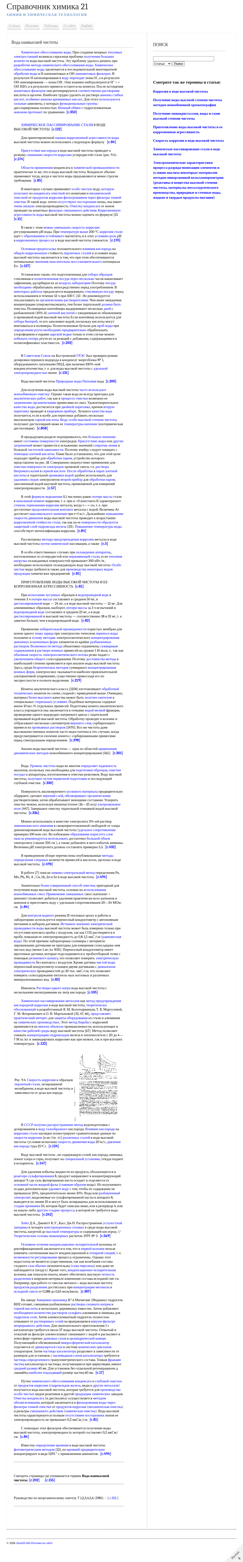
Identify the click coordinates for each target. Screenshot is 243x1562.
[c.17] (101, 1390)
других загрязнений (30, 454)
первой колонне (94, 1266)
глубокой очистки (109, 1398)
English (87, 26)
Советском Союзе (38, 364)
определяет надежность (100, 778)
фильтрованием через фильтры (88, 197)
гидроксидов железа (66, 1402)
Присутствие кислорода (40, 150)
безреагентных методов (52, 676)
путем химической (56, 552)
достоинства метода (102, 667)
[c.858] (69, 437)
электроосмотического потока (72, 663)
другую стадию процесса (63, 1227)
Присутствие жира (93, 449)
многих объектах (52, 1043)
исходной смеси (27, 1308)
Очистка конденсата (43, 1415)
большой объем (99, 851)
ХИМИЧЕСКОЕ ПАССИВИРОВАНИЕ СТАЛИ (58, 125)
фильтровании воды (92, 1419)
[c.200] (112, 390)
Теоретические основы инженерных (42, 1253)
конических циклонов (95, 1364)
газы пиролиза (84, 1283)
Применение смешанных (66, 911)
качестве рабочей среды (33, 1048)
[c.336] (74, 825)
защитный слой (43, 535)
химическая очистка (95, 1428)
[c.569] (106, 1253)
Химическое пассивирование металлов (51, 1018)
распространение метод (66, 1142)
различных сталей (77, 1155)
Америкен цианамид (52, 1317)
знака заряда (45, 642)
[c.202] (41, 351)
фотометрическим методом (35, 1466)
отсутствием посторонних (99, 1432)
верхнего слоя (97, 731)
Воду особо (70, 428)
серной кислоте (55, 479)
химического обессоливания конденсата (63, 1398)
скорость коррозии (87, 227)
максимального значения (49, 522)
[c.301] (20, 766)
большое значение (103, 445)
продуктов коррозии (48, 197)
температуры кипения (81, 432)
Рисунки (33, 26)
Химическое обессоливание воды (47, 52)
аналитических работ (31, 407)
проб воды (67, 334)
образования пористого (88, 847)
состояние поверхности (42, 449)
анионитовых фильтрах (94, 73)
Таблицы (52, 26)
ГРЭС (82, 364)
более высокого (57, 706)
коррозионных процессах (49, 240)
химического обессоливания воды (68, 65)
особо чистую (83, 189)
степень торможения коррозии (38, 514)
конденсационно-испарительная (93, 1287)
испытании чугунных (45, 603)
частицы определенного (33, 1377)
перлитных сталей (78, 257)
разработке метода (28, 65)
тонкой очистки (40, 1424)
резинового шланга (44, 975)
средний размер (26, 1385)
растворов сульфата (85, 1330)
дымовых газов (56, 1355)
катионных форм (46, 650)
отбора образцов (101, 279)
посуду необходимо (43, 291)
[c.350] (73, 112)
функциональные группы (102, 103)
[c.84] (112, 142)
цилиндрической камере (89, 1355)
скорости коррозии (29, 1155)
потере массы (103, 505)
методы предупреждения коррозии (69, 548)
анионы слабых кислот (32, 99)
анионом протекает (29, 112)
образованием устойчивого (54, 236)
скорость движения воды (77, 1159)
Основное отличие (36, 1261)
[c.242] (56, 1231)
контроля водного (42, 932)
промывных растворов (73, 736)
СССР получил (36, 1142)
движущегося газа (50, 1364)
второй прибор (72, 488)
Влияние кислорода (101, 1146)
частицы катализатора (60, 1368)
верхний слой (79, 808)
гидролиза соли (46, 1334)
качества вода (103, 420)
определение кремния (53, 1462)
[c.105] (94, 1009)
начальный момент (31, 509)
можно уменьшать (58, 227)
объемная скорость (35, 663)
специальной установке (97, 1176)
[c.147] (65, 1180)
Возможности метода (48, 655)
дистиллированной (29, 612)
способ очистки (84, 902)
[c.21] (19, 219)
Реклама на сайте (43, 1560)
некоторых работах (57, 296)
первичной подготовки (71, 791)
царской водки (26, 343)
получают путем (41, 791)
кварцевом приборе (62, 420)
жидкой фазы (49, 1202)
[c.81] (77, 582)
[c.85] (39, 180)
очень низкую (25, 206)
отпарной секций (103, 1270)
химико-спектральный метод (74, 890)
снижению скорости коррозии (50, 155)
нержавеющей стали (85, 565)
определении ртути (96, 334)
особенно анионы (64, 99)
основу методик (45, 646)
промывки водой (62, 484)
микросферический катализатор (86, 1360)
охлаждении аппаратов (94, 561)
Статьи (15, 26)
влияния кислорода (98, 253)
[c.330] (49, 796)
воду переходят (74, 78)
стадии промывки (28, 1223)
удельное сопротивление (98, 843)
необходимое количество (51, 1330)
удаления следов (27, 488)
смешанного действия (61, 1428)
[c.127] (26, 270)
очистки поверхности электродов (40, 475)
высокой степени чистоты (98, 428)
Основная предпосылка (39, 253)
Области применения (38, 167)
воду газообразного (54, 1146)
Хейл (26, 1240)
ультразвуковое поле (37, 821)
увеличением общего (31, 667)
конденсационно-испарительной (75, 1261)
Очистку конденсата (86, 206)
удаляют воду (60, 1206)
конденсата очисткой (50, 193)
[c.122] (58, 129)
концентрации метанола (93, 1304)
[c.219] (77, 689)
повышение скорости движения (38, 526)
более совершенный (57, 902)
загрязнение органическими (36, 411)
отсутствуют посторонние (78, 202)
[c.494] (102, 894)
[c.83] (56, 996)
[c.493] (48, 881)
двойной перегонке (76, 415)
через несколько (83, 283)
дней (56, 317)
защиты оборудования (72, 1035)
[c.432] (20, 864)
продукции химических (94, 1411)
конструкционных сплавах (65, 1244)
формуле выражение (48, 505)
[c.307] (87, 1308)
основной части (26, 1202)
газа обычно (38, 1283)
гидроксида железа (70, 535)
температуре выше (75, 232)
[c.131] (65, 381)
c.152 (114, 1515)
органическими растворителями (93, 304)
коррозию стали (27, 1150)
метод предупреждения (104, 1018)
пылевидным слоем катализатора (79, 1372)
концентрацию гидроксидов (49, 1052)
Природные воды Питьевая (77, 390)
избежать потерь (92, 343)
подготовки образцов (92, 783)
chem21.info (24, 1560)
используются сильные (32, 103)
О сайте (70, 26)
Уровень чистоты (44, 778)
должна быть (43, 313)
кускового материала (83, 804)
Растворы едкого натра (54, 1005)
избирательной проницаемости (64, 637)
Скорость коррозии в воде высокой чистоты (188, 140)
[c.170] (38, 244)
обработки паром (76, 467)
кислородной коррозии (32, 1022)
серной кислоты (48, 428)
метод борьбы (80, 1039)
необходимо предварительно (36, 338)
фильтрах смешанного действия (74, 210)
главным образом (74, 1202)
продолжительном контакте (53, 518)
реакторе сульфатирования (35, 1193)
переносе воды (108, 642)
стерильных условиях (69, 710)
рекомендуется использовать (47, 851)
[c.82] (86, 629)
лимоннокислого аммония (34, 838)
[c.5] (105, 552)
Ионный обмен (70, 108)
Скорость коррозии (42, 1095)
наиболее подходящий (46, 1390)
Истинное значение (76, 941)
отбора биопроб (91, 326)
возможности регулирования (36, 1274)
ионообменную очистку (33, 402)
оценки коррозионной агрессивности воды (88, 138)
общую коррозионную (31, 257)
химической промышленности (98, 167)
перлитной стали (43, 1099)
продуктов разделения (31, 1304)
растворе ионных (51, 659)
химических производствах (39, 1039)
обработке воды (26, 73)
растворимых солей (67, 1338)
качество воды (25, 415)
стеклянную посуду (29, 300)
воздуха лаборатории (95, 287)
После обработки (81, 479)
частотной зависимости (59, 458)
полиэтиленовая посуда (52, 283)
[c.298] (93, 749)
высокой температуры (63, 1249)
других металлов (107, 1402)
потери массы (43, 608)
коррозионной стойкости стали (58, 531)
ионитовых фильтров (48, 91)
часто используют (93, 398)
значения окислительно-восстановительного (69, 266)
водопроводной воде (94, 603)
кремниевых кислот (92, 99)
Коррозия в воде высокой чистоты (180, 91)
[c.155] (51, 1497)
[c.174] (20, 159)
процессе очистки (75, 407)
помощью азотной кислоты (51, 462)
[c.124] (55, 1163)
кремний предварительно (87, 1466)
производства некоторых (85, 578)
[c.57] (52, 496)
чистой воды (107, 979)
